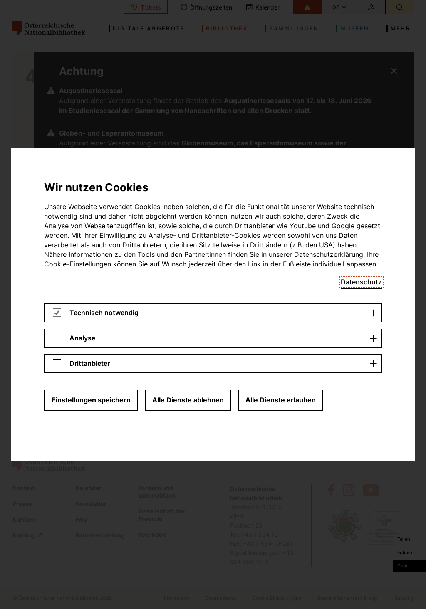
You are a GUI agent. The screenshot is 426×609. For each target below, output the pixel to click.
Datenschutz (361, 42)
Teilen (403, 539)
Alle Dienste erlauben (280, 160)
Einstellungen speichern (91, 160)
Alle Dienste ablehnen (188, 160)
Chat (402, 566)
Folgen (404, 552)
